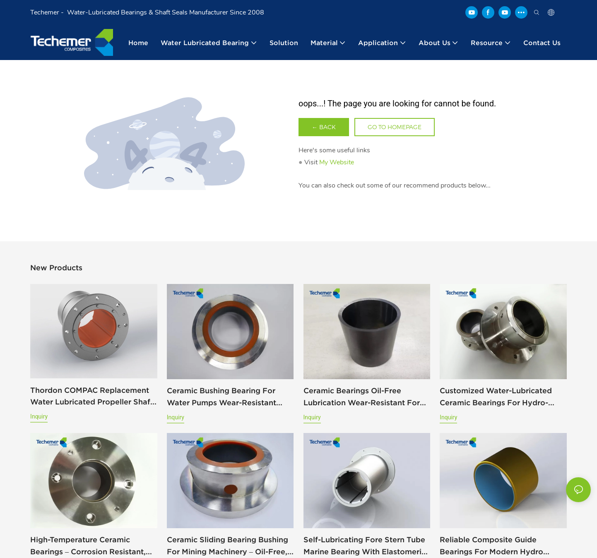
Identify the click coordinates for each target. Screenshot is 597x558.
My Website (336, 162)
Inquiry (39, 416)
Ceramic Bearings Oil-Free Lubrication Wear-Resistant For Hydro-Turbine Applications (361, 397)
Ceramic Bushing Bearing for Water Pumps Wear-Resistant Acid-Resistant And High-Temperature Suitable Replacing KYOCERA (226, 397)
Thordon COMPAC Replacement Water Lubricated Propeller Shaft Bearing (91, 397)
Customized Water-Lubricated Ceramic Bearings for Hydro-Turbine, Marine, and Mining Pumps (496, 397)
